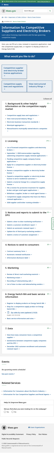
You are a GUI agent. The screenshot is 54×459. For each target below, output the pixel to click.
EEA (6, 17)
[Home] (2, 17)
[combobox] (37, 11)
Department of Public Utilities (17, 17)
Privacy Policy (31, 432)
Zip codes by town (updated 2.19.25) (24, 310)
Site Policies (43, 432)
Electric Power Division (34, 17)
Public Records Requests (10, 436)
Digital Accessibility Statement (13, 432)
